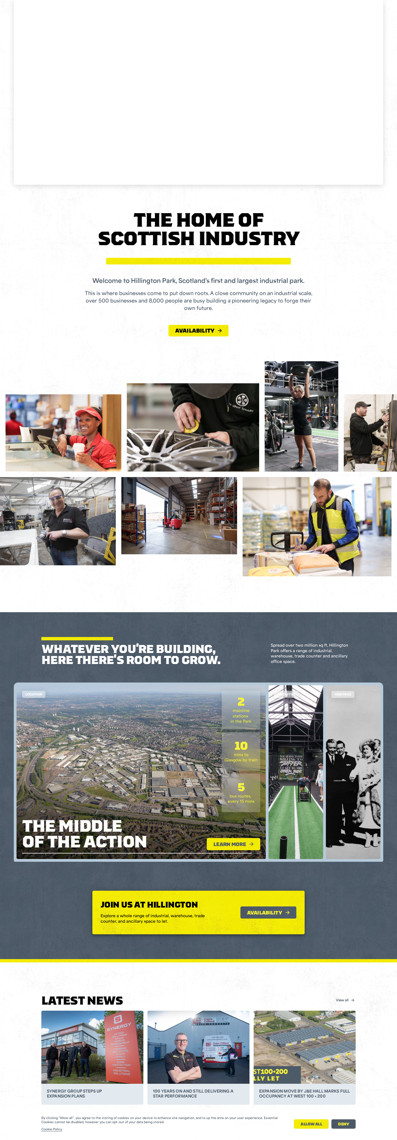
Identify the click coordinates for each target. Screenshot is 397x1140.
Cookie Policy (51, 1129)
